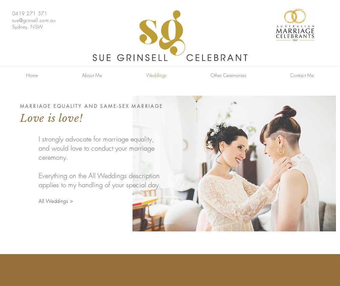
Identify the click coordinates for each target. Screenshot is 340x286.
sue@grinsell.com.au (34, 20)
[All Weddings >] (56, 201)
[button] (228, 75)
